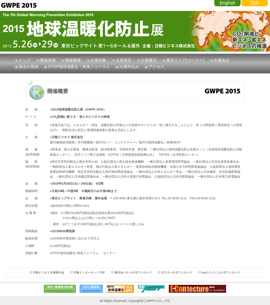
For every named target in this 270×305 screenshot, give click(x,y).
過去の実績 (28, 66)
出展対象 (98, 60)
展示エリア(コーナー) (185, 60)
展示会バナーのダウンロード (133, 272)
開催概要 (73, 60)
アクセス (156, 66)
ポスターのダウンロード (177, 272)
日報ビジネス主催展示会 (48, 272)
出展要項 (149, 60)
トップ (25, 60)
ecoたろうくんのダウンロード (221, 272)
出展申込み (129, 66)
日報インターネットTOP (89, 272)
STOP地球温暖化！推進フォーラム (79, 66)
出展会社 (222, 60)
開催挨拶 (48, 60)
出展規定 (123, 60)
